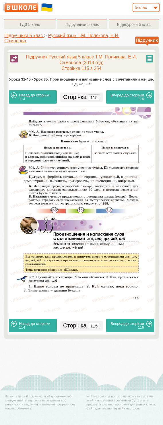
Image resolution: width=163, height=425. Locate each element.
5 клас (30, 24)
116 (131, 96)
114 (30, 96)
